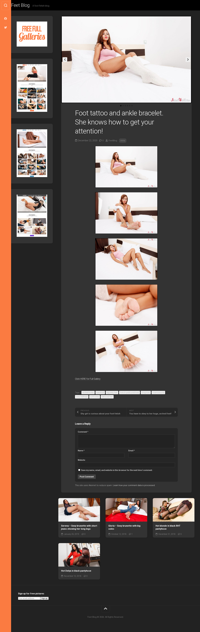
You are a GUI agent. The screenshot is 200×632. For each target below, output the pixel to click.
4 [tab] (127, 106)
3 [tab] (125, 106)
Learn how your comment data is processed (134, 486)
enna (123, 141)
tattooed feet (107, 397)
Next (188, 60)
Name (81, 451)
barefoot (100, 393)
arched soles (88, 393)
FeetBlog (113, 141)
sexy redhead (82, 397)
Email (131, 451)
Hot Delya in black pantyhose (76, 571)
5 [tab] (129, 106)
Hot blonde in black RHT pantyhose (168, 528)
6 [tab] (132, 106)
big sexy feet (112, 393)
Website (81, 461)
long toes (146, 393)
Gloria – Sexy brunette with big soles (124, 528)
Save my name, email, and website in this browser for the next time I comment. (117, 471)
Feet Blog (27, 6)
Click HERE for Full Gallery (90, 379)
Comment (83, 433)
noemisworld (158, 393)
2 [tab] (123, 106)
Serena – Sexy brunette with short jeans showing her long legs (79, 528)
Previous (64, 60)
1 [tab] (121, 106)
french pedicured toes (129, 393)
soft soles (94, 397)
